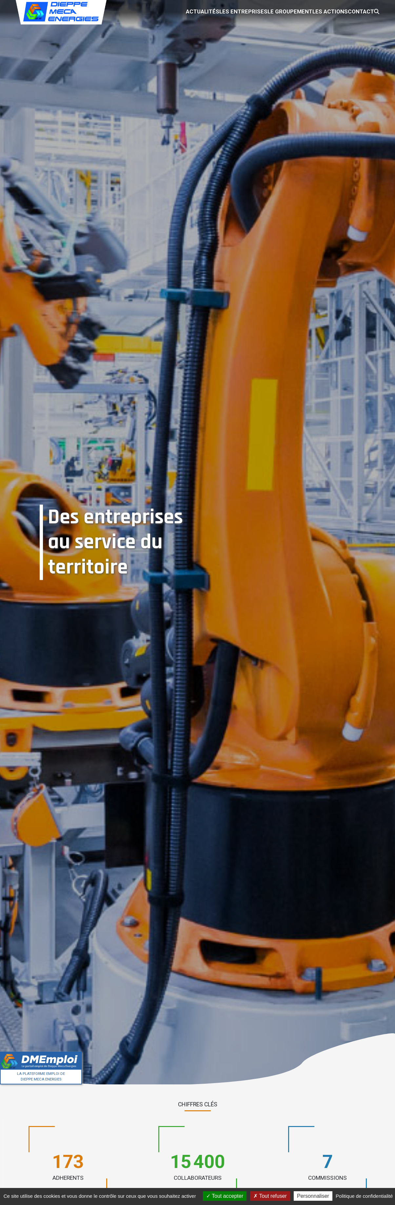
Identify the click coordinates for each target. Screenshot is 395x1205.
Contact (348, 10)
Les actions (311, 10)
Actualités (165, 10)
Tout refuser (270, 1196)
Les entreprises (211, 10)
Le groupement (264, 10)
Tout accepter (224, 1196)
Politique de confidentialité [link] (364, 1196)
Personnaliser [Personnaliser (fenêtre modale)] (313, 1196)
